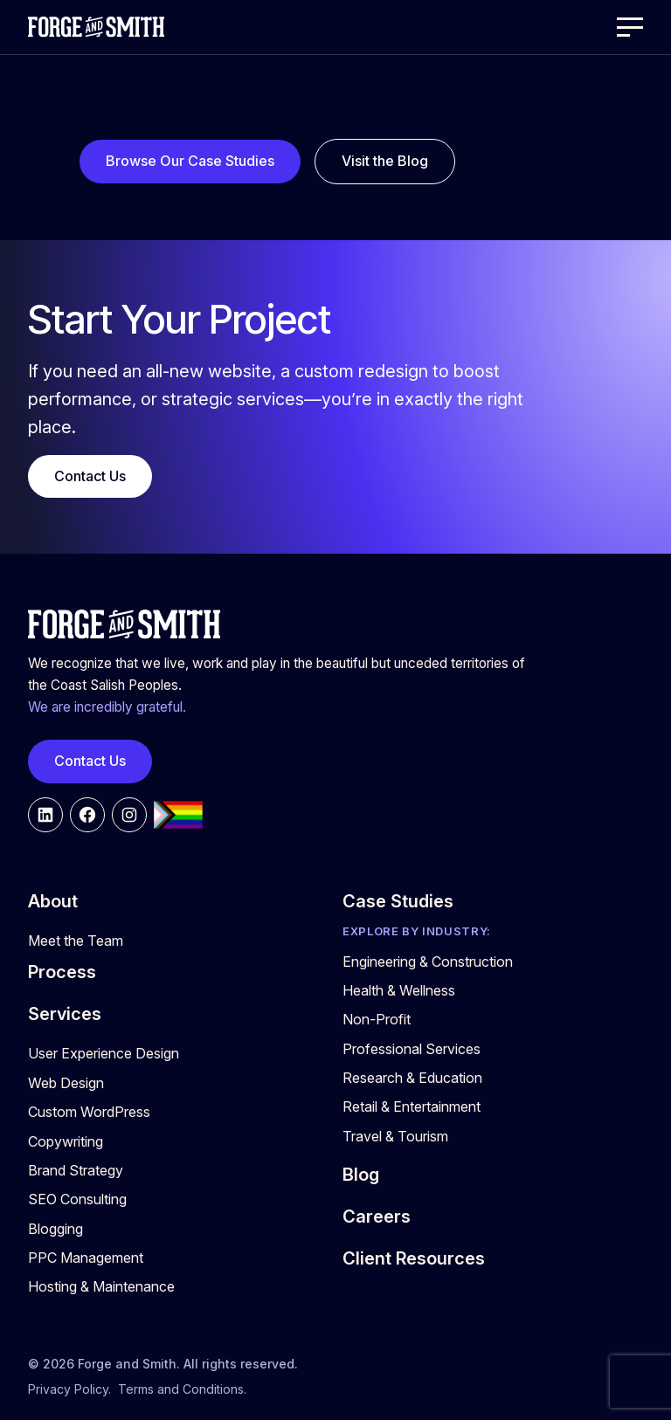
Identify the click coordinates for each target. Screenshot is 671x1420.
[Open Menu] (630, 27)
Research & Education (412, 1077)
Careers (376, 1216)
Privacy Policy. (69, 1389)
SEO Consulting (77, 1199)
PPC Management (85, 1257)
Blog (360, 1174)
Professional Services (411, 1049)
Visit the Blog (385, 160)
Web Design (66, 1083)
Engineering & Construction (427, 961)
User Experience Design (103, 1053)
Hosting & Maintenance (101, 1286)
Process (62, 972)
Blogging (55, 1228)
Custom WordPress (89, 1111)
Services (64, 1013)
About (53, 901)
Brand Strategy (75, 1170)
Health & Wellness (398, 990)
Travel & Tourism (395, 1136)
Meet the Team (75, 940)
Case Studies (397, 901)
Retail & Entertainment (411, 1106)
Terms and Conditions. (182, 1389)
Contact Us (90, 476)
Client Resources (413, 1258)
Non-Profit (376, 1019)
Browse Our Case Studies (190, 160)
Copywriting (65, 1141)
